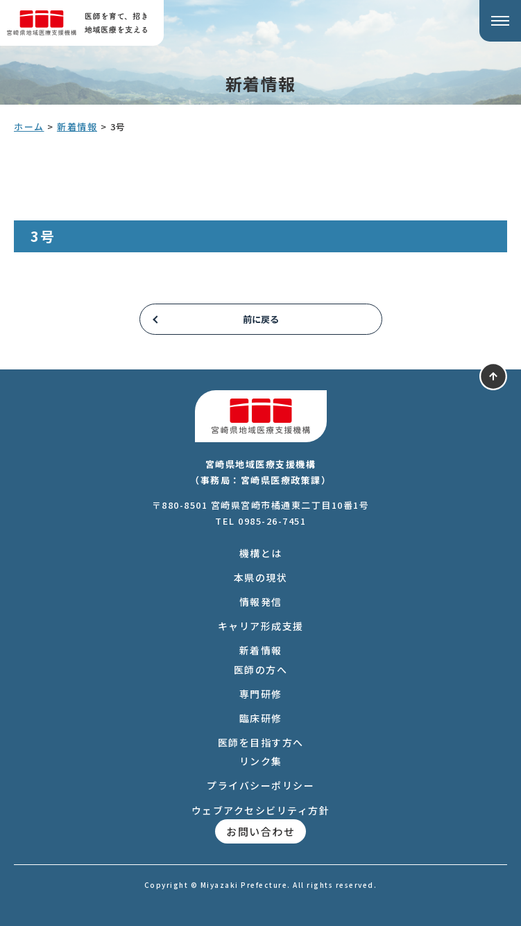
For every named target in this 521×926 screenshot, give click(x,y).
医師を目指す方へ (261, 742)
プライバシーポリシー (260, 785)
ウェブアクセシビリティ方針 (260, 810)
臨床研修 (260, 718)
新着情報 (260, 650)
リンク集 (260, 761)
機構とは (260, 553)
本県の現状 (261, 577)
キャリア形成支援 (261, 626)
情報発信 (260, 602)
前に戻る (261, 319)
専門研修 (260, 694)
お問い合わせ (260, 831)
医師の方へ (261, 669)
